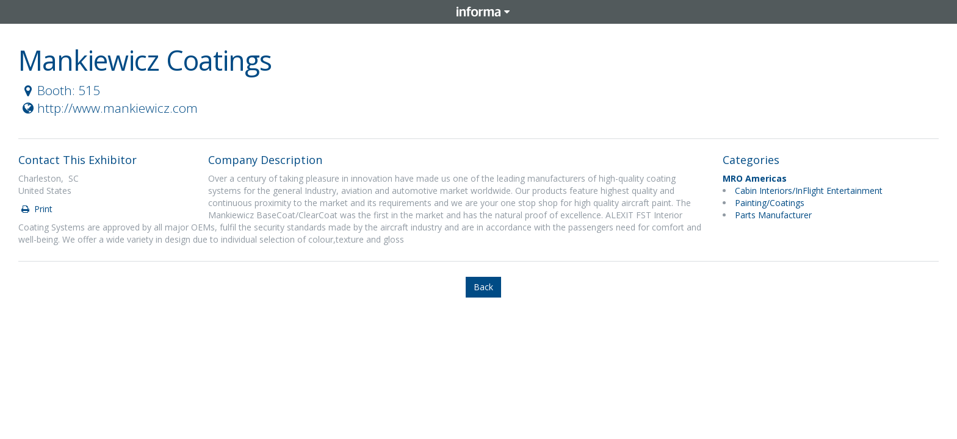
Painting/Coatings (769, 203)
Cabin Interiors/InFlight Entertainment (809, 190)
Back (483, 287)
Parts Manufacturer (773, 215)
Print (36, 209)
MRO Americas (755, 178)
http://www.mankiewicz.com (109, 107)
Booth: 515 (60, 90)
